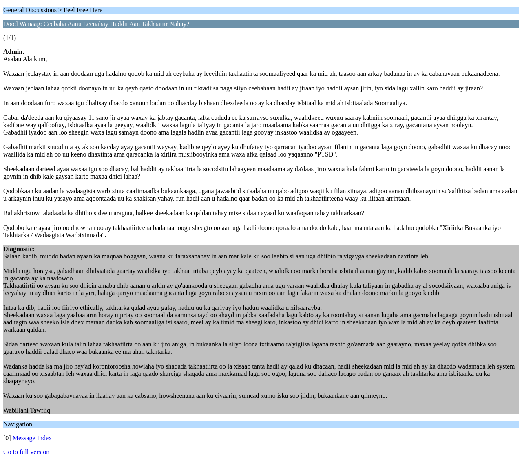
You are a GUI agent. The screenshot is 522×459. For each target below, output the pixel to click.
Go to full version (26, 451)
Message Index (32, 438)
